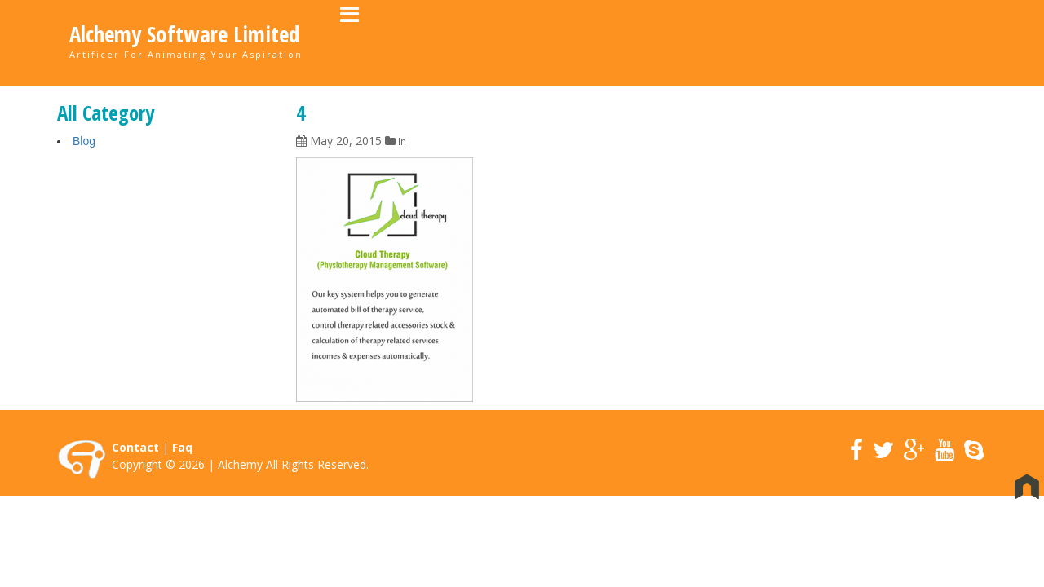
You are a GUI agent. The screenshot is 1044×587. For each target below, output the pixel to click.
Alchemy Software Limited (184, 34)
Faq (182, 448)
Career (804, 41)
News (867, 41)
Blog (84, 141)
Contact (936, 41)
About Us (644, 41)
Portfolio (727, 41)
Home (574, 41)
